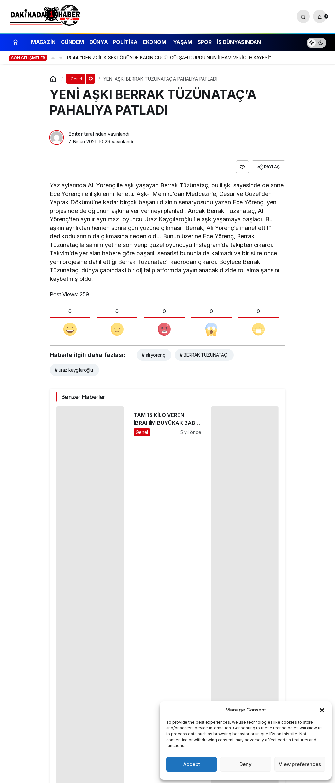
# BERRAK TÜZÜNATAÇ (203, 355)
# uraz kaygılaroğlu (74, 370)
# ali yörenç (153, 355)
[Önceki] (53, 57)
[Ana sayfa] (15, 42)
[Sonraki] (61, 57)
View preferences (300, 764)
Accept (191, 764)
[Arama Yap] (303, 16)
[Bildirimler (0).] (319, 16)
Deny (245, 764)
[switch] (316, 42)
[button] (322, 709)
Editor (75, 134)
